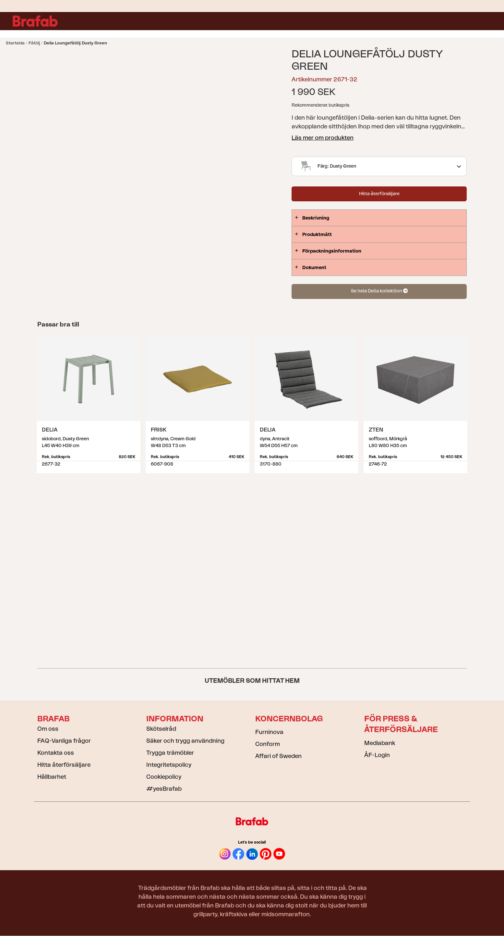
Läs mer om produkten (323, 138)
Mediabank (379, 743)
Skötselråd (161, 729)
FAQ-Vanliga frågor (64, 741)
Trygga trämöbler (170, 753)
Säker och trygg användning (185, 741)
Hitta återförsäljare (379, 194)
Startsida (15, 43)
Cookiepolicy (163, 777)
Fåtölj (34, 43)
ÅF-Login (377, 755)
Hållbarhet (51, 777)
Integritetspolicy (168, 765)
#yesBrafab (164, 789)
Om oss (47, 729)
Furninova (269, 732)
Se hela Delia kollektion (379, 291)
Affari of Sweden (278, 756)
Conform (267, 744)
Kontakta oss (55, 753)
